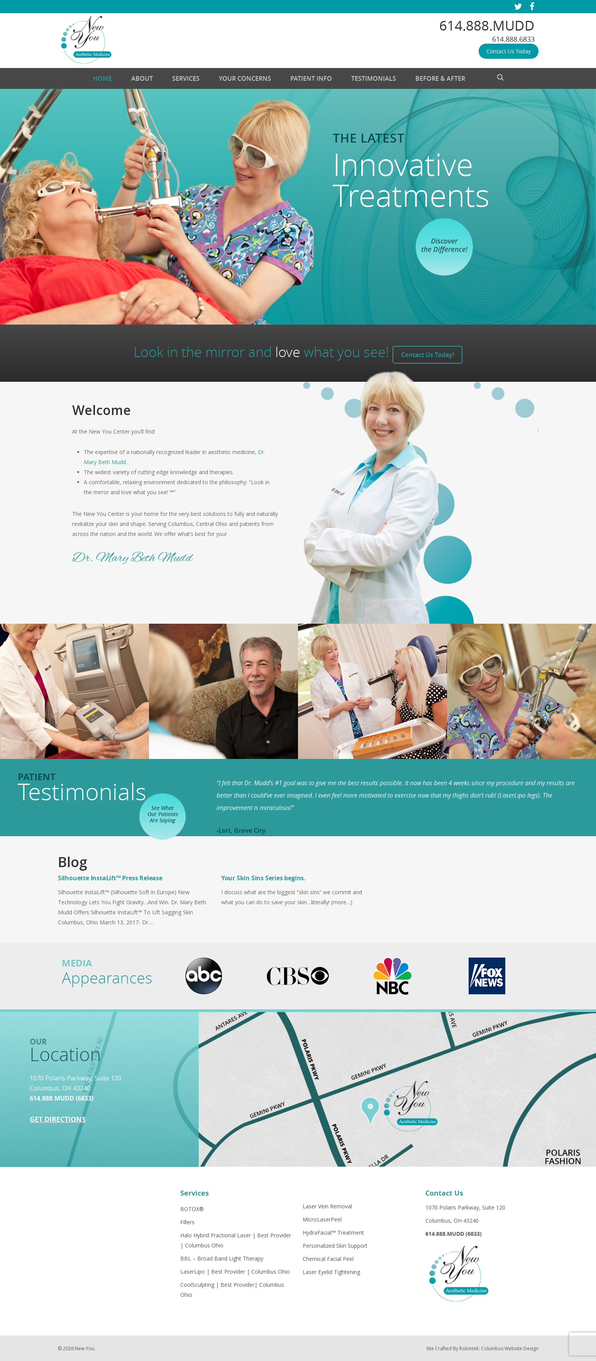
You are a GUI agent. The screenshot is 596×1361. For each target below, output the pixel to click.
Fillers (187, 1222)
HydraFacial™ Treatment (333, 1232)
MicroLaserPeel (322, 1219)
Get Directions (58, 1119)
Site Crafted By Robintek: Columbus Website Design (482, 1348)
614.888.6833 (513, 39)
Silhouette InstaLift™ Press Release (110, 878)
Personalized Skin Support (335, 1245)
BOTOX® (192, 1209)
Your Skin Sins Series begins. (263, 878)
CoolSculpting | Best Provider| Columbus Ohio (232, 1289)
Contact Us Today (508, 51)
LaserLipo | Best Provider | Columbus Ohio (235, 1271)
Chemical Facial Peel (328, 1258)
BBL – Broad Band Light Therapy (221, 1258)
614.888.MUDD (487, 25)
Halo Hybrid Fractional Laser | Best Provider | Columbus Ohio (235, 1240)
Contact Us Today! (427, 354)
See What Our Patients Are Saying (162, 814)
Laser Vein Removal (327, 1206)
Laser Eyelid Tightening (331, 1272)
